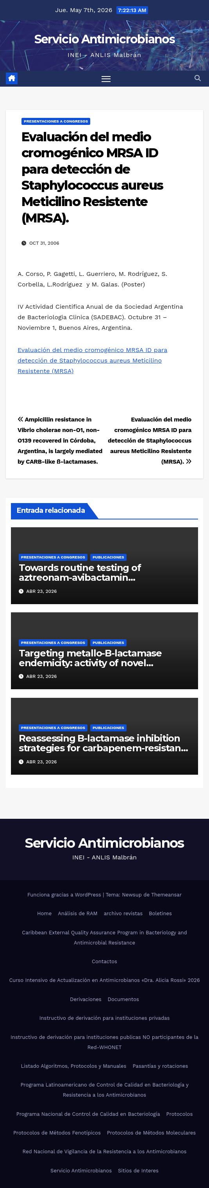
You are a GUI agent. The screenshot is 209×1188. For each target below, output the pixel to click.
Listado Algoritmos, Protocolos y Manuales (74, 1066)
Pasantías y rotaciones (160, 1066)
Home (44, 913)
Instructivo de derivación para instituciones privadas (104, 1018)
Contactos (104, 961)
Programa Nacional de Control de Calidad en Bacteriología (88, 1114)
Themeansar (166, 895)
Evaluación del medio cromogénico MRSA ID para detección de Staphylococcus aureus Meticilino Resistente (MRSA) (92, 360)
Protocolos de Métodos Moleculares (151, 1133)
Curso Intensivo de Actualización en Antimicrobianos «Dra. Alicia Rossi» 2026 (104, 980)
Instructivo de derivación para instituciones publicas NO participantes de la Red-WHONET (104, 1042)
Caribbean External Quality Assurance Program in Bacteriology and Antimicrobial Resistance (104, 938)
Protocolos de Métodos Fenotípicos (57, 1133)
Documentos (123, 999)
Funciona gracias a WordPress (65, 895)
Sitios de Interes (138, 1171)
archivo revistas (123, 913)
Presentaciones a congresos (56, 121)
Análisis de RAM (77, 913)
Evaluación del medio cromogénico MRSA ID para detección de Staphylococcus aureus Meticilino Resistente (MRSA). (149, 440)
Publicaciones (108, 557)
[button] (198, 78)
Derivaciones (86, 999)
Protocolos (179, 1114)
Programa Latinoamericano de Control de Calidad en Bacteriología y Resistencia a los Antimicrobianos (104, 1090)
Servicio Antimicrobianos (104, 39)
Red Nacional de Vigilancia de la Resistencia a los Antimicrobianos (105, 1151)
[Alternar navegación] (106, 78)
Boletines (160, 913)
